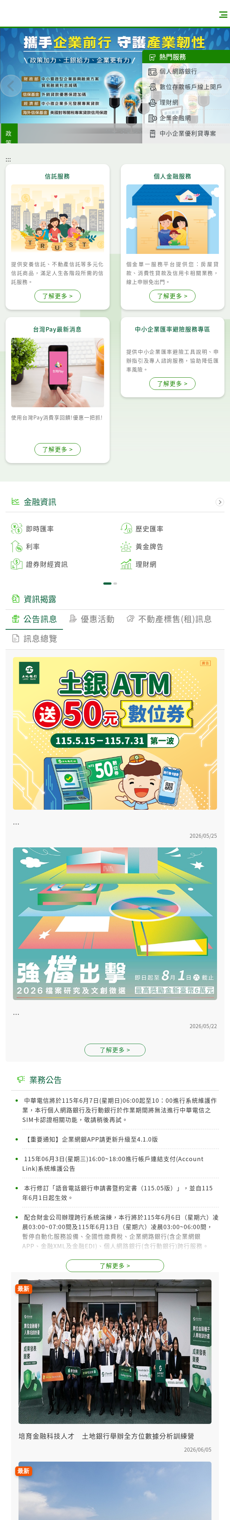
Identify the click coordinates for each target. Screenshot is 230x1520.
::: (8, 158)
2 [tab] (115, 583)
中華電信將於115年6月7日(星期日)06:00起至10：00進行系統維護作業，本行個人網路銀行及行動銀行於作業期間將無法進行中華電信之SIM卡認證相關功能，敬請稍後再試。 (119, 1187)
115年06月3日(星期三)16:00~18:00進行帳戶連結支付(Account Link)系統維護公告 (113, 1240)
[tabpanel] (115, 546)
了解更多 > (57, 295)
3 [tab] (119, 681)
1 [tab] (107, 583)
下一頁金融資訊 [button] (220, 502)
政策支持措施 (69, 133)
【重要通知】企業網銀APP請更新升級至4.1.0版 (90, 1216)
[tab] (34, 697)
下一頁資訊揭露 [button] (220, 599)
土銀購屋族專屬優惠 (127, 133)
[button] (11, 86)
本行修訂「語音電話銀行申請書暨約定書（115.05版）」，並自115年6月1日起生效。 (117, 1270)
